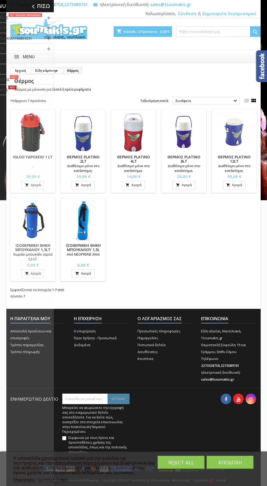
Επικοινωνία (214, 319)
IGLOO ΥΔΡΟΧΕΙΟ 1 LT (33, 156)
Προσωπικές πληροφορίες (158, 331)
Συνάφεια (207, 101)
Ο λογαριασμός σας (159, 319)
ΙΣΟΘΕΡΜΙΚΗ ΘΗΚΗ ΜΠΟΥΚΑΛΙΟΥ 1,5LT (33, 247)
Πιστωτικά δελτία (151, 344)
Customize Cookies (53, 479)
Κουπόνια (145, 358)
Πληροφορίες (24, 479)
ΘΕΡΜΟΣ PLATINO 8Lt (183, 159)
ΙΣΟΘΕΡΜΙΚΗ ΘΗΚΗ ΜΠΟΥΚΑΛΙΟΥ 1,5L (83, 247)
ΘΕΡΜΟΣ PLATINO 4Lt (133, 159)
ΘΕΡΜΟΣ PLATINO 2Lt (83, 159)
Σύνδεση (187, 13)
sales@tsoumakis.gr (170, 4)
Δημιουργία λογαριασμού (229, 13)
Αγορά (33, 185)
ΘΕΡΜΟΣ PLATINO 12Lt (234, 159)
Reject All (181, 462)
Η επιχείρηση (85, 331)
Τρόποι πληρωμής (25, 351)
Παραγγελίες (147, 338)
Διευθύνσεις (147, 351)
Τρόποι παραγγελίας (27, 344)
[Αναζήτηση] (218, 31)
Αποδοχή (230, 462)
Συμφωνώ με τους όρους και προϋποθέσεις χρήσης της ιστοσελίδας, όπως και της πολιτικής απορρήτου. (97, 444)
